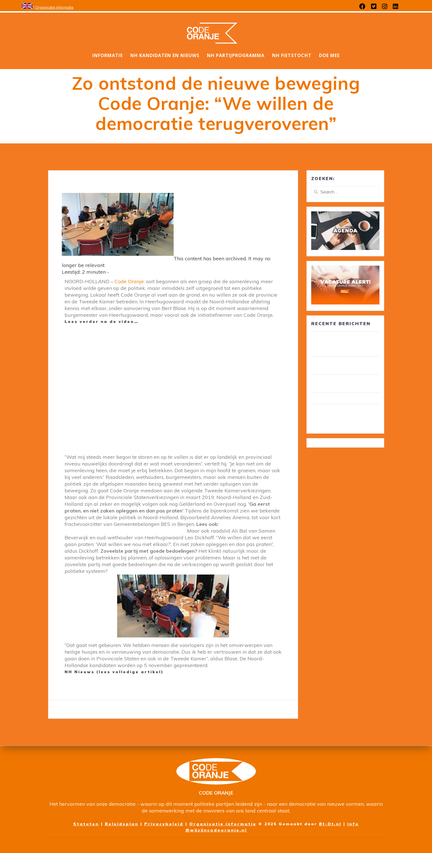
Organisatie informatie (54, 7)
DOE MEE (329, 55)
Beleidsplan (121, 823)
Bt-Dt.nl (330, 823)
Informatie (107, 55)
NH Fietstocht (291, 55)
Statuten (86, 823)
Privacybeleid (163, 823)
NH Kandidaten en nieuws (164, 55)
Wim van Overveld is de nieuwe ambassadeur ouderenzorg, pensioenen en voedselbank (345, 416)
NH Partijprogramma (236, 55)
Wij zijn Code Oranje (334, 398)
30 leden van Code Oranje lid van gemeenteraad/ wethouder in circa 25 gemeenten (344, 343)
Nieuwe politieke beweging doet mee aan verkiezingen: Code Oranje (162, 527)
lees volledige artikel (130, 671)
